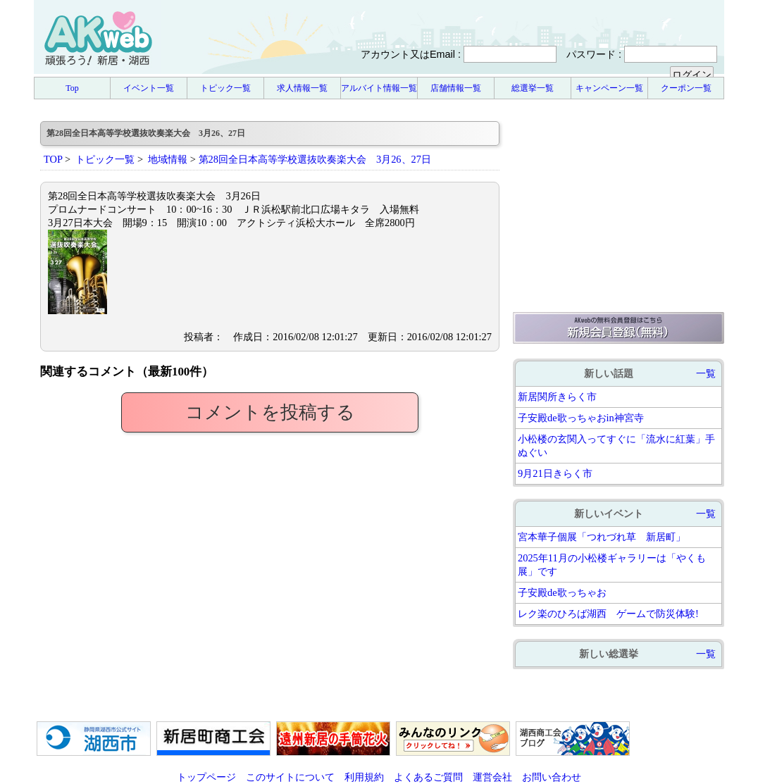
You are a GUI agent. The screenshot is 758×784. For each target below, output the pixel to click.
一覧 (706, 373)
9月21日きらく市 (555, 473)
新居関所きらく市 (557, 396)
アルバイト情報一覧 (379, 88)
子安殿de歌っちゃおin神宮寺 (581, 417)
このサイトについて (290, 777)
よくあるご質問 (428, 777)
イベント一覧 (148, 88)
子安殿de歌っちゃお (562, 592)
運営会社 (492, 777)
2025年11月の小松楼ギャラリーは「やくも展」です (612, 564)
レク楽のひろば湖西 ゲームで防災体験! (608, 613)
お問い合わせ (551, 777)
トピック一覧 (225, 88)
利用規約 (364, 777)
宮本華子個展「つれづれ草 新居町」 (601, 536)
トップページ (206, 777)
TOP (53, 159)
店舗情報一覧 (455, 88)
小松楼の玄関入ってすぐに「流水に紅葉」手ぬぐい (616, 445)
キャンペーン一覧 (609, 88)
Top (72, 88)
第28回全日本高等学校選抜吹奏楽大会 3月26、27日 (315, 159)
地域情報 (167, 159)
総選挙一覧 (532, 88)
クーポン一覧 (686, 88)
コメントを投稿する (270, 412)
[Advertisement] (618, 209)
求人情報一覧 (302, 88)
